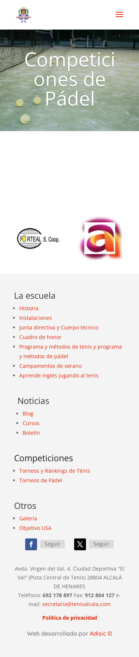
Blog (28, 413)
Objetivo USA (35, 527)
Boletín (31, 432)
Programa (31, 346)
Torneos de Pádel (40, 480)
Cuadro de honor (40, 337)
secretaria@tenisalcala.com (76, 604)
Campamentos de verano (50, 365)
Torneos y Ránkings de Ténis (54, 470)
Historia (29, 308)
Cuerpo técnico (79, 327)
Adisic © (101, 633)
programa (109, 346)
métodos (59, 346)
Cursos (31, 423)
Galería (28, 518)
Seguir (52, 543)
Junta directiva (37, 327)
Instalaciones (35, 317)
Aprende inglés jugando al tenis (59, 375)
